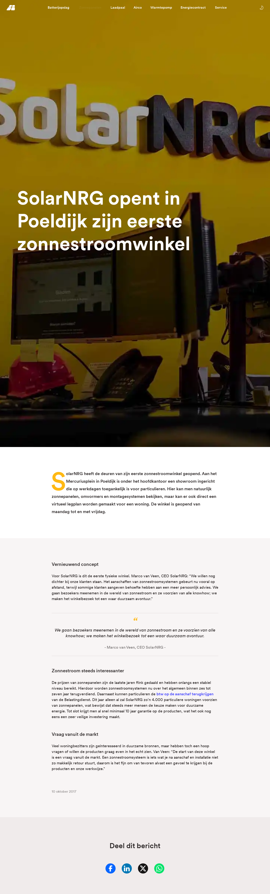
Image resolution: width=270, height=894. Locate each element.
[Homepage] (11, 7)
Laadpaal (118, 7)
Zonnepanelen (90, 7)
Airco (138, 7)
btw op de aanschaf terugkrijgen (185, 694)
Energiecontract (193, 7)
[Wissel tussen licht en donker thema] (261, 7)
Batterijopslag (58, 7)
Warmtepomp (161, 7)
